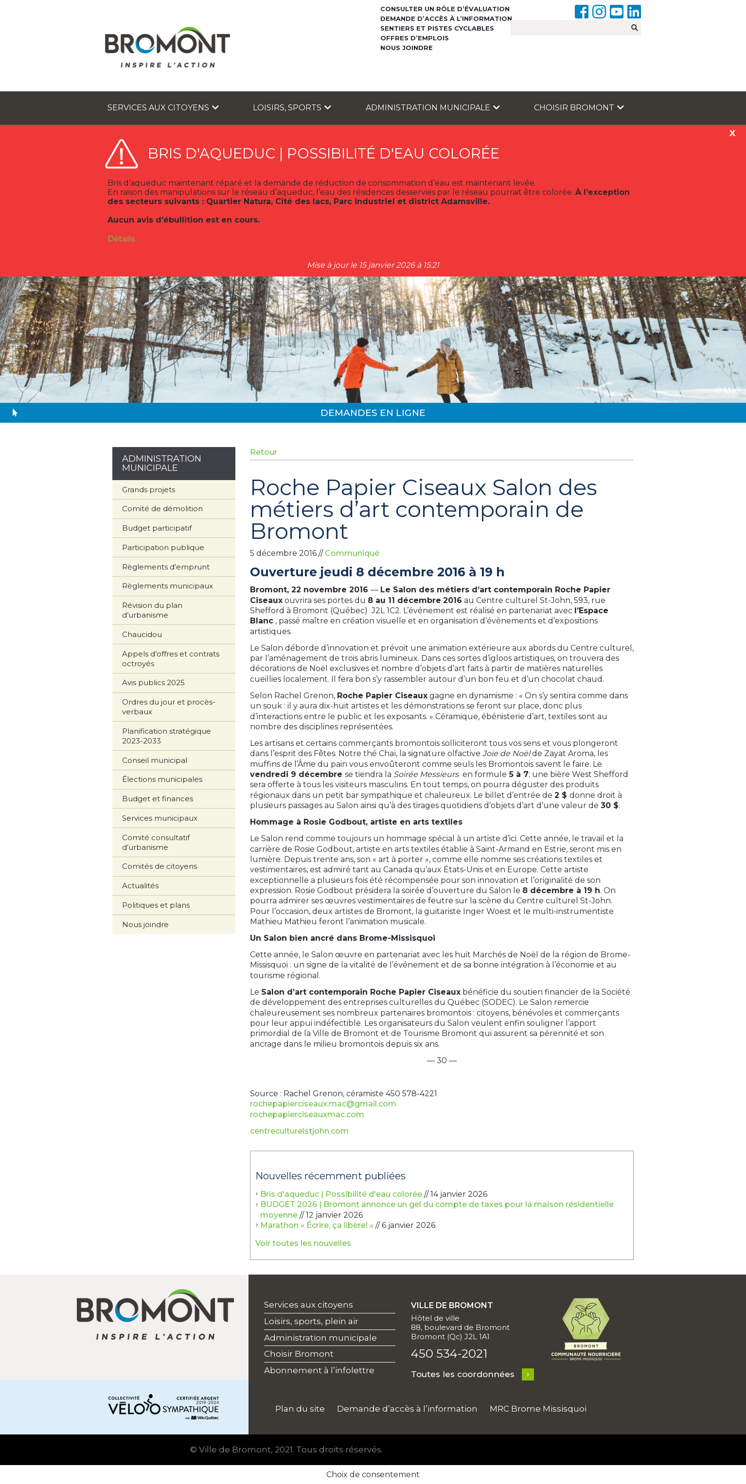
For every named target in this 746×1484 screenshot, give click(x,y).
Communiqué (352, 553)
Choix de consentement (373, 1474)
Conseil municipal (154, 760)
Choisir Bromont (579, 107)
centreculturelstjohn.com (299, 1131)
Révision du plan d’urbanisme (152, 610)
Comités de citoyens (159, 866)
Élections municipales (162, 779)
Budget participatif (157, 528)
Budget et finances (157, 798)
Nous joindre (406, 48)
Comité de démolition (162, 508)
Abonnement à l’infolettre (319, 1370)
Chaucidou (142, 634)
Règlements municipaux (167, 585)
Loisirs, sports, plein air (311, 1321)
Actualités (140, 885)
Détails (121, 238)
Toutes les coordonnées (463, 1374)
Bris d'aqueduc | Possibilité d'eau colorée (341, 1194)
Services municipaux (159, 818)
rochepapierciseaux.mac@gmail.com (323, 1103)
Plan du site (300, 1409)
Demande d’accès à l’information (446, 18)
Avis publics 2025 (153, 682)
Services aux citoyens (163, 107)
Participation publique (163, 547)
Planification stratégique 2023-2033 (166, 735)
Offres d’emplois (414, 38)
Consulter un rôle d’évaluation (445, 9)
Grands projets (148, 489)
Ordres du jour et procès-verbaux (168, 706)
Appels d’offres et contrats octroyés (170, 658)
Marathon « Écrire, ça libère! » (316, 1225)
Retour (263, 452)
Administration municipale (433, 107)
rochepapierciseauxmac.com (307, 1114)
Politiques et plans (156, 905)
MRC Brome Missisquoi (538, 1409)
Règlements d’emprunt (166, 566)
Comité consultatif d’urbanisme (156, 842)
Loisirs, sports (292, 107)
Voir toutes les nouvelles (303, 1243)
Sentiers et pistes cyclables (437, 28)
